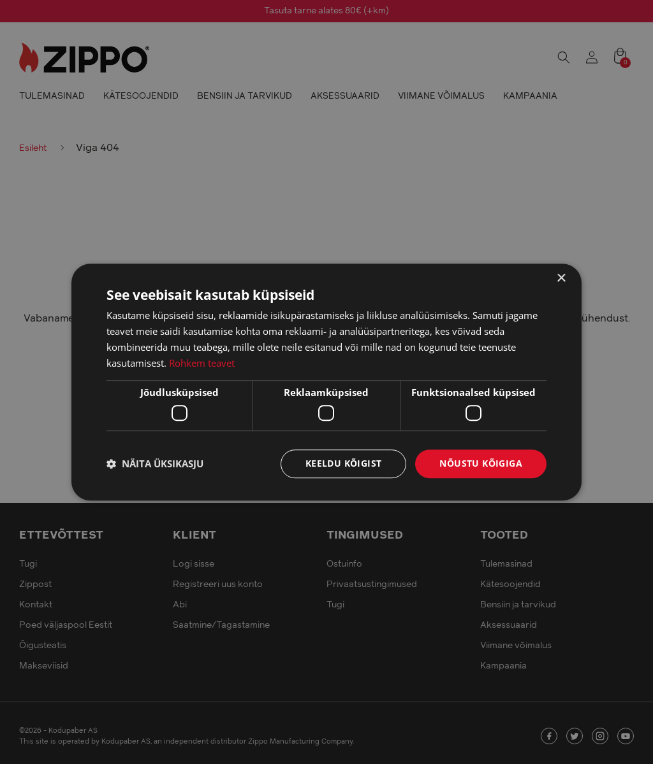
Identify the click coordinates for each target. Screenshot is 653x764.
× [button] (561, 278)
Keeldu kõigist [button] (343, 463)
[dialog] (326, 382)
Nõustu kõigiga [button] (480, 463)
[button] (154, 463)
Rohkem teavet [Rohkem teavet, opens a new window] (202, 363)
